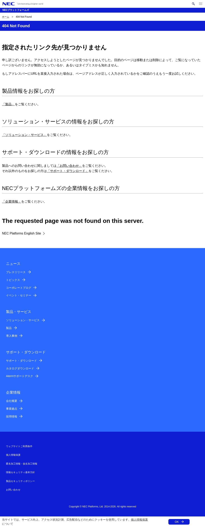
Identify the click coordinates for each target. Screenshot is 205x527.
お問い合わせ (13, 489)
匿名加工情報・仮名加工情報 (21, 463)
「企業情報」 (11, 201)
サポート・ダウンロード (21, 360)
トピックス (13, 280)
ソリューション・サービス (23, 320)
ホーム (5, 16)
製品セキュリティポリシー (20, 481)
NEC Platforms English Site (21, 233)
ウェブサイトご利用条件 (19, 446)
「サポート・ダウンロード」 (67, 171)
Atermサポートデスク (19, 376)
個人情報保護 (139, 519)
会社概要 (11, 400)
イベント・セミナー (18, 295)
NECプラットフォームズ (15, 10)
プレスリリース (16, 272)
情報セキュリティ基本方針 (20, 472)
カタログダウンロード (20, 368)
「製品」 (8, 104)
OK (177, 521)
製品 (9, 328)
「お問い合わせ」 (69, 165)
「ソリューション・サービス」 (24, 135)
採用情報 (11, 416)
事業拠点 (11, 408)
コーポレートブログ (18, 287)
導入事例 (11, 335)
